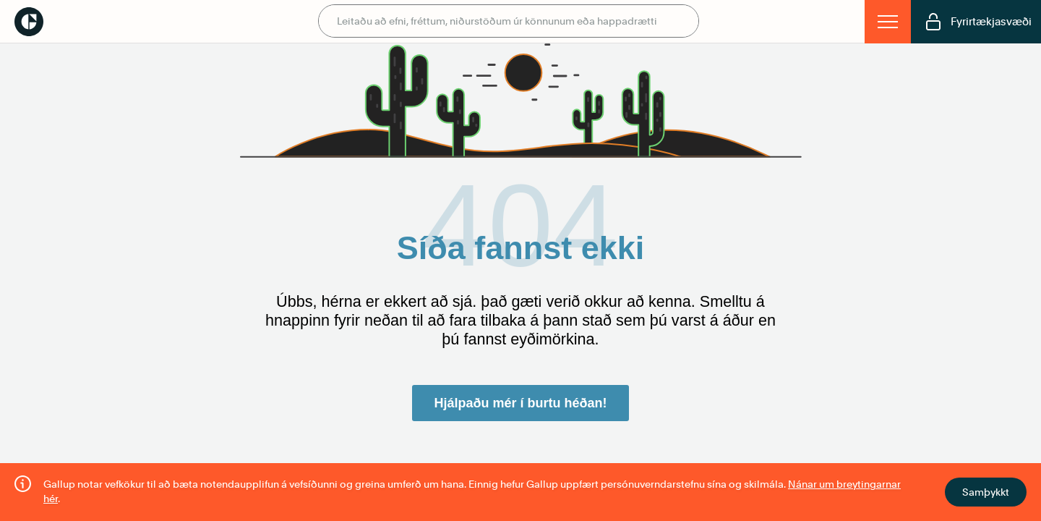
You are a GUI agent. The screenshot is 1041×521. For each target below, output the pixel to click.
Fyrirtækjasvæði (978, 21)
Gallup (28, 21)
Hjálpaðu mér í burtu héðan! (520, 403)
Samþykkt (985, 492)
